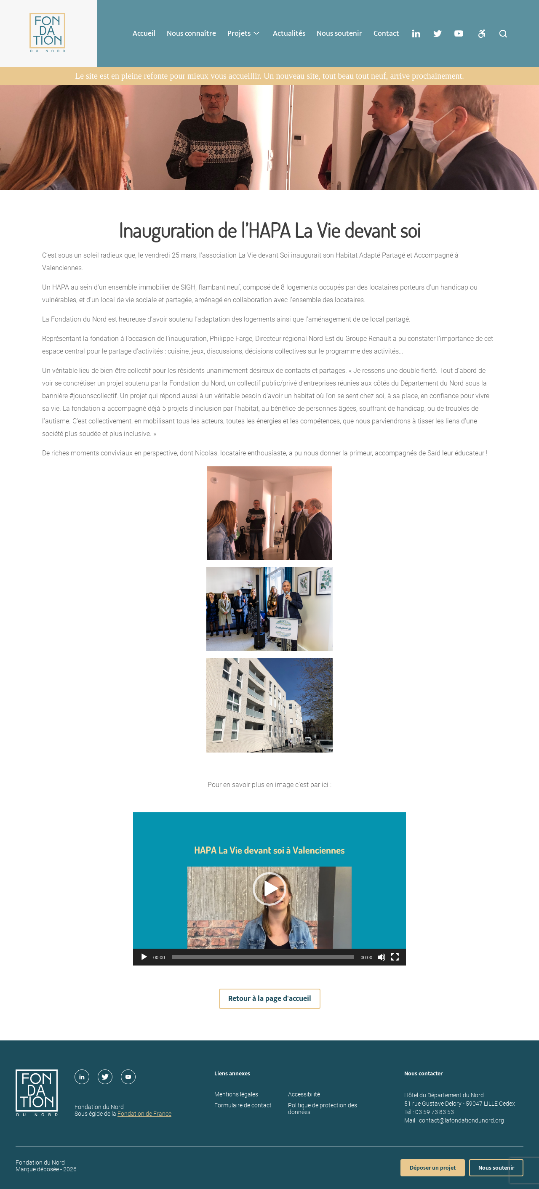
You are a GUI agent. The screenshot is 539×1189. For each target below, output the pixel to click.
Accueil (144, 33)
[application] (269, 889)
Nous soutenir (339, 33)
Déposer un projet (433, 1168)
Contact (386, 33)
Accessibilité (304, 1094)
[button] (269, 889)
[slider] (263, 957)
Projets (239, 33)
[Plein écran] (395, 957)
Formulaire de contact (243, 1105)
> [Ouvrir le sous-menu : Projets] (257, 33)
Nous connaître (191, 33)
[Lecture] (144, 957)
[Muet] (381, 957)
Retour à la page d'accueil (269, 998)
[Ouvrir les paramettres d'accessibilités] (482, 33)
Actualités (289, 33)
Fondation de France (144, 1113)
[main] (269, 562)
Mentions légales (236, 1094)
